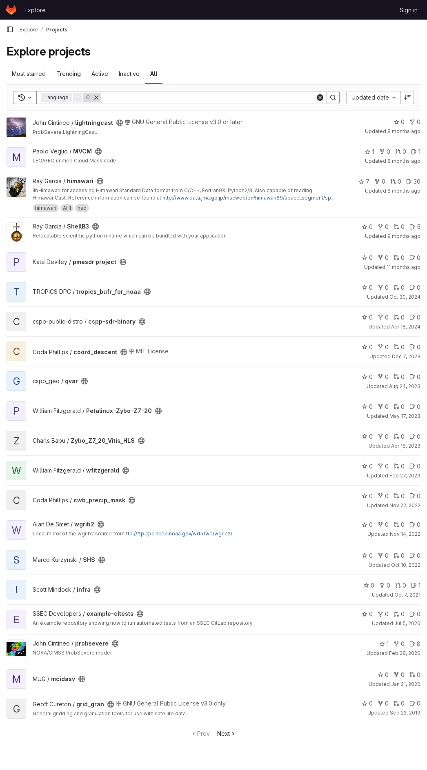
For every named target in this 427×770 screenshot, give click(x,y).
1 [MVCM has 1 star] (369, 151)
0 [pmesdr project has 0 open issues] (414, 257)
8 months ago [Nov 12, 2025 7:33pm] (403, 161)
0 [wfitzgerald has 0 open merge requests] (399, 466)
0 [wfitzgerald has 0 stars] (367, 466)
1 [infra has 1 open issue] (415, 585)
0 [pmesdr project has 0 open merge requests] (399, 257)
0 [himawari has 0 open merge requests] (395, 181)
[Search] (208, 97)
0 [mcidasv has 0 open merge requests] (414, 674)
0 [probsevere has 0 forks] (399, 643)
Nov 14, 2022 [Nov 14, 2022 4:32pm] (405, 534)
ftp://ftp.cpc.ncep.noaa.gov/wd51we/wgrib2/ (179, 533)
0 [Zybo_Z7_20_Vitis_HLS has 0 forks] (383, 436)
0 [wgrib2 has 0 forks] (383, 524)
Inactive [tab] (129, 73)
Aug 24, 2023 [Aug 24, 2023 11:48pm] (404, 386)
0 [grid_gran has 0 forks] (383, 703)
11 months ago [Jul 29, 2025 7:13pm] (403, 267)
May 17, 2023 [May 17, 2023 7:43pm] (404, 416)
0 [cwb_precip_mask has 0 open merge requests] (399, 496)
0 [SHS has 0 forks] (383, 555)
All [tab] (153, 73)
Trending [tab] (68, 73)
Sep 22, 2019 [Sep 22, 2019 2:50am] (405, 713)
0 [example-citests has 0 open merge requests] (399, 613)
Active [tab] (99, 73)
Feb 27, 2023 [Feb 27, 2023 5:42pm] (404, 476)
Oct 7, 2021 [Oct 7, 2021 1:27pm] (407, 595)
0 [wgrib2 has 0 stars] (367, 524)
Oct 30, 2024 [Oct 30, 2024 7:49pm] (404, 297)
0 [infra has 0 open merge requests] (400, 585)
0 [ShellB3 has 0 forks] (383, 226)
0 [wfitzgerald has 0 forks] (383, 466)
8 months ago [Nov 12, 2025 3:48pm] (403, 191)
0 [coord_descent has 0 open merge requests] (399, 347)
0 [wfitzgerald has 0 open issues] (414, 466)
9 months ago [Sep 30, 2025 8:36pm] (403, 236)
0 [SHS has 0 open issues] (414, 555)
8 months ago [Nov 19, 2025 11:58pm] (403, 131)
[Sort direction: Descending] (407, 97)
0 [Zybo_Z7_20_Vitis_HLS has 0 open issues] (414, 436)
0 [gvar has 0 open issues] (414, 376)
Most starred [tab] (29, 73)
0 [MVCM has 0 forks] (384, 151)
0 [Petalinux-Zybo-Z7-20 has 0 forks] (383, 406)
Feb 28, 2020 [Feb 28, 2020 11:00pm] (404, 653)
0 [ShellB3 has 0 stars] (367, 226)
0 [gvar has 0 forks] (383, 376)
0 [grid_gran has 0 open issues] (414, 703)
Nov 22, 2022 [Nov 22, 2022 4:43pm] (404, 505)
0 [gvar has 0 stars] (367, 376)
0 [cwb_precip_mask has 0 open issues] (414, 496)
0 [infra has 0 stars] (368, 585)
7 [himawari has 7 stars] (363, 181)
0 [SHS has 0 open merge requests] (399, 555)
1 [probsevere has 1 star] (384, 643)
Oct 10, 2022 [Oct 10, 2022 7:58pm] (405, 565)
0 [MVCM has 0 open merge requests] (400, 151)
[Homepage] (11, 9)
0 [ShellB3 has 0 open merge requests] (399, 226)
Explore (35, 10)
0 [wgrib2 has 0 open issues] (414, 524)
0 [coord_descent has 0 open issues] (414, 347)
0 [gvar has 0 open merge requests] (399, 376)
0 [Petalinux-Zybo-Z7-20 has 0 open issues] (414, 406)
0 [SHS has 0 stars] (367, 555)
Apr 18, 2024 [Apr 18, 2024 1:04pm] (405, 327)
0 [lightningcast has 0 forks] (414, 121)
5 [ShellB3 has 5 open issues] (414, 226)
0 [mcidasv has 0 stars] (383, 674)
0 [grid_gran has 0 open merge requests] (399, 703)
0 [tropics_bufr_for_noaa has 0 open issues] (414, 287)
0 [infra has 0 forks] (384, 585)
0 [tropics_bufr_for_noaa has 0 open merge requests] (399, 287)
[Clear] (320, 97)
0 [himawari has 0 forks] (379, 181)
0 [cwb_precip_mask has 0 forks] (383, 496)
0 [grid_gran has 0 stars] (367, 703)
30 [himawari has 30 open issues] (413, 181)
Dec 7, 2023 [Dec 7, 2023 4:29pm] (406, 356)
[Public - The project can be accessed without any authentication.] (119, 123)
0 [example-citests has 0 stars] (367, 613)
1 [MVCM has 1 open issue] (415, 151)
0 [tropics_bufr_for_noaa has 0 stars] (367, 287)
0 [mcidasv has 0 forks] (399, 674)
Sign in (409, 10)
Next (226, 733)
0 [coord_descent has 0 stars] (367, 347)
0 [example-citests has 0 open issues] (414, 613)
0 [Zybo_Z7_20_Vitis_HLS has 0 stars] (367, 436)
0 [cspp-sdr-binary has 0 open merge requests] (399, 317)
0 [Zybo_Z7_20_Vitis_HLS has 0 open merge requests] (399, 436)
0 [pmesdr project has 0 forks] (383, 257)
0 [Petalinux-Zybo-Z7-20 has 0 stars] (367, 406)
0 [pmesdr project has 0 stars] (367, 257)
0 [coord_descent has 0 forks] (383, 347)
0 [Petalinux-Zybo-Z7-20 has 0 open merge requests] (399, 406)
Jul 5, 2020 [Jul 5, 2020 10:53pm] (407, 623)
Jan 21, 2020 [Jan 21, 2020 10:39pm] (405, 684)
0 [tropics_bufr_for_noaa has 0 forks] (383, 287)
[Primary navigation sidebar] (9, 29)
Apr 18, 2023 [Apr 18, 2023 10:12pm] (405, 446)
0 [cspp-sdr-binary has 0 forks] (383, 317)
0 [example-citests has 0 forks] (383, 613)
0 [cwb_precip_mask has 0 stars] (367, 496)
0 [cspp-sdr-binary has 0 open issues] (414, 317)
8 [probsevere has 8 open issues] (414, 643)
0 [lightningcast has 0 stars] (399, 121)
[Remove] (96, 97)
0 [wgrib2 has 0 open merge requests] (399, 524)
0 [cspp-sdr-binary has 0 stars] (367, 317)
